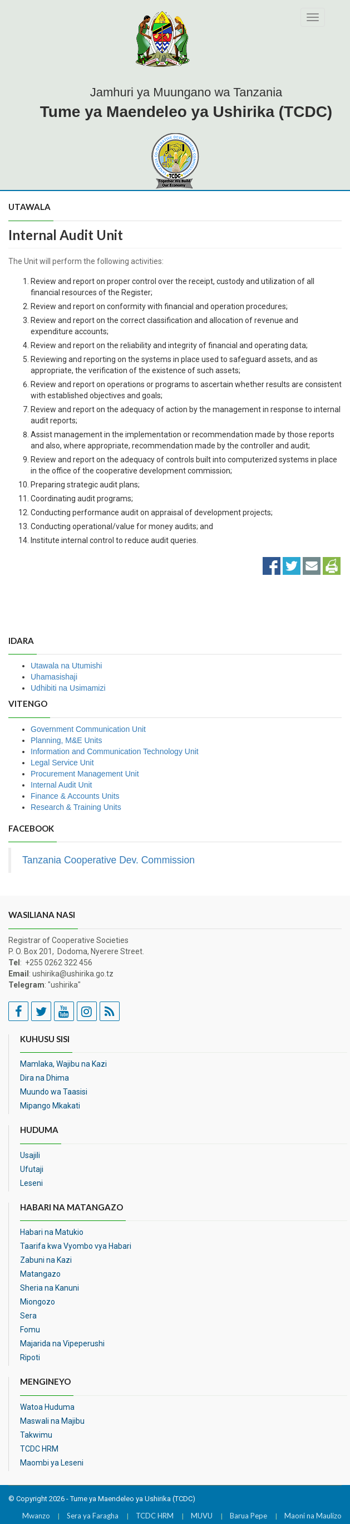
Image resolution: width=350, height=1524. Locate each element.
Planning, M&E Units (66, 740)
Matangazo (40, 1273)
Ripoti (30, 1357)
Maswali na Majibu (52, 1420)
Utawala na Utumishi (66, 665)
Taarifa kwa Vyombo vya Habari (75, 1246)
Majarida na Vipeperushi (62, 1343)
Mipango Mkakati (50, 1105)
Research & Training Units (76, 807)
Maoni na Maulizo (313, 1515)
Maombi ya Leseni (51, 1462)
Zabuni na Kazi (46, 1260)
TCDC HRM (39, 1448)
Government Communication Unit (88, 729)
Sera (28, 1315)
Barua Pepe (248, 1515)
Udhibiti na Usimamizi (68, 687)
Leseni (31, 1183)
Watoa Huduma (47, 1407)
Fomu (30, 1329)
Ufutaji (31, 1169)
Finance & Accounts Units (75, 796)
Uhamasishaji (54, 676)
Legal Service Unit (62, 762)
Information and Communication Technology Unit (115, 751)
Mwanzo (36, 1515)
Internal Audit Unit (61, 784)
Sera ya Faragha (93, 1515)
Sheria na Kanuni (49, 1287)
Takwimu (36, 1434)
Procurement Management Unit (85, 773)
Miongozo (37, 1301)
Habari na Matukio (51, 1232)
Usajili (30, 1155)
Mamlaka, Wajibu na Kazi (63, 1063)
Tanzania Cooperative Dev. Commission (108, 860)
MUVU (202, 1515)
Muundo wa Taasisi (53, 1091)
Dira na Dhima (44, 1077)
